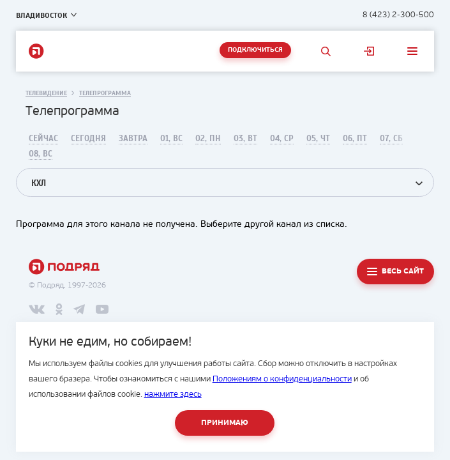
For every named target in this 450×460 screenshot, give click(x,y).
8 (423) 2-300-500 (398, 15)
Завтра (133, 139)
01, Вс (171, 139)
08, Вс (40, 154)
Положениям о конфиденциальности (282, 379)
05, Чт (318, 139)
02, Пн (208, 139)
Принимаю (224, 423)
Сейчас (43, 139)
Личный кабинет (369, 51)
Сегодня (88, 139)
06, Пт (355, 139)
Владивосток (41, 15)
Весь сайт (403, 271)
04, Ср (282, 139)
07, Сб (391, 139)
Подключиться (255, 50)
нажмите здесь (173, 394)
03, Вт (245, 139)
